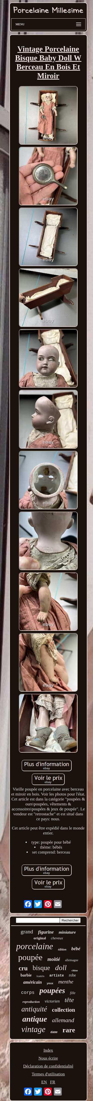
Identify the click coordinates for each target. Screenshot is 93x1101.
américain (32, 982)
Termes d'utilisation (48, 1074)
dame (54, 1032)
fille (72, 993)
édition (62, 949)
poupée (30, 957)
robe (72, 975)
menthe (65, 982)
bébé (75, 948)
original (39, 938)
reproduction (31, 1002)
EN (44, 1082)
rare (68, 1030)
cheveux (57, 938)
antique (34, 1018)
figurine (46, 932)
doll (61, 967)
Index (48, 1050)
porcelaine (34, 946)
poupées (52, 990)
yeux (50, 983)
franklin (40, 976)
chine (75, 970)
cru (23, 968)
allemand (63, 1020)
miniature (67, 932)
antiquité (34, 1009)
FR (52, 1082)
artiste (56, 976)
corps (27, 992)
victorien (52, 1001)
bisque (41, 968)
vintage (33, 1029)
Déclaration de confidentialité (48, 1066)
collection (63, 1010)
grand (27, 931)
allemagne (71, 960)
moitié (53, 959)
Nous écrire (48, 1058)
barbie (26, 975)
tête (69, 1000)
